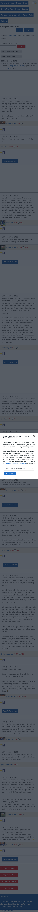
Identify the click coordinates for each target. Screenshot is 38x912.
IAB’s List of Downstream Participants (15, 463)
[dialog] (19, 456)
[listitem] (19, 469)
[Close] (34, 436)
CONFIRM (9, 473)
